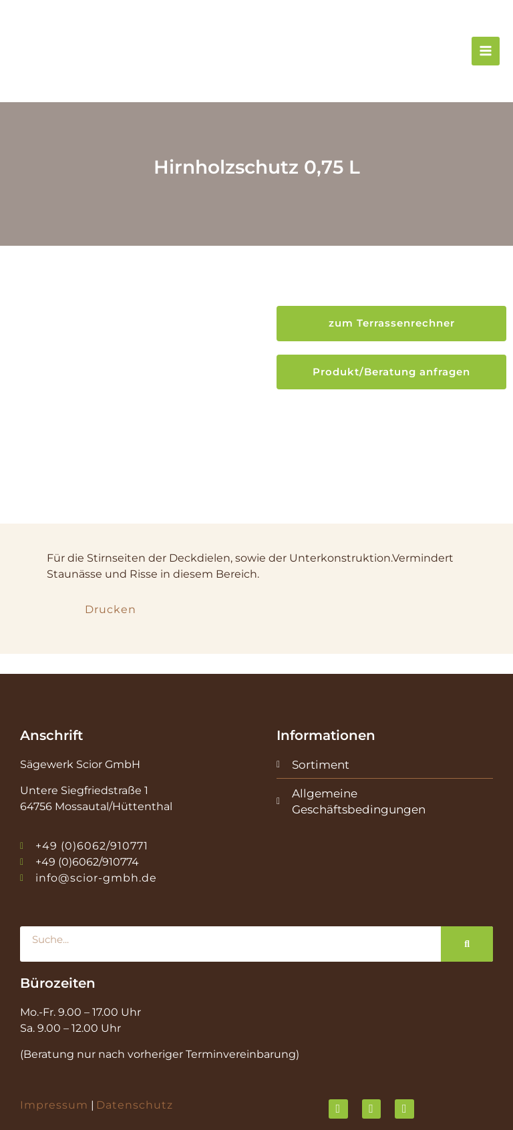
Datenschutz (134, 1053)
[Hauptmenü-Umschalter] (486, 55)
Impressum (54, 1053)
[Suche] (467, 892)
